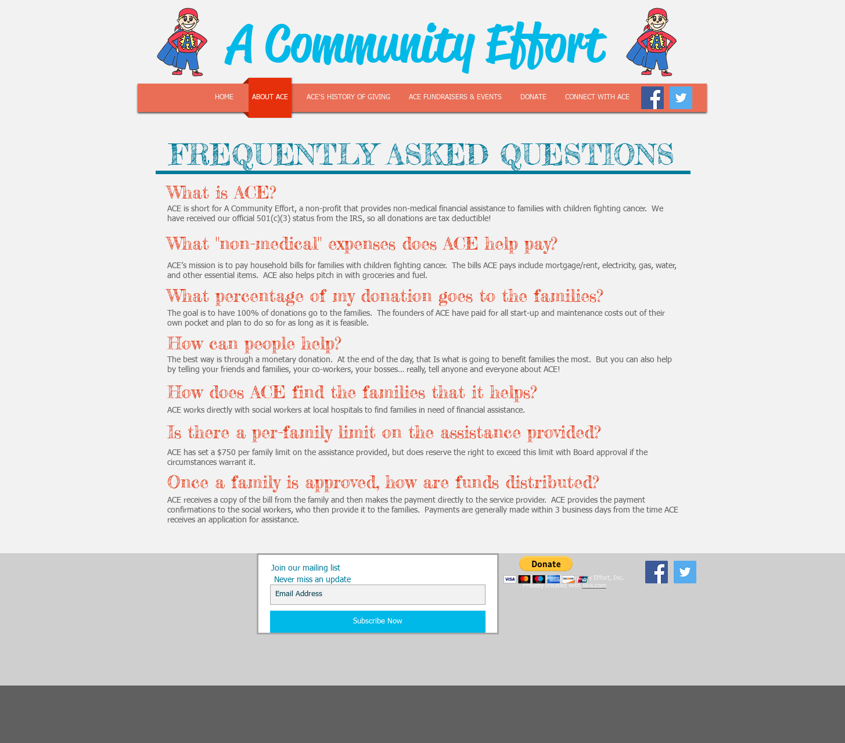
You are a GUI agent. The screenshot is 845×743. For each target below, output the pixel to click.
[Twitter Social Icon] (681, 97)
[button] (546, 569)
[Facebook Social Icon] (652, 97)
